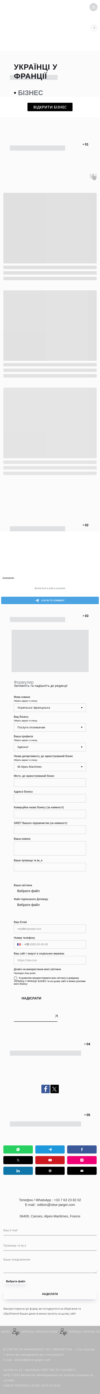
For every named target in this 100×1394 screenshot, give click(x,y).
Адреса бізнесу (23, 791)
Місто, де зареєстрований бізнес (34, 775)
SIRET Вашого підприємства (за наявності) (40, 823)
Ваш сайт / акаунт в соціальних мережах (39, 953)
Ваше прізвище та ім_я (28, 860)
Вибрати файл (28, 891)
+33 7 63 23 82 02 (67, 1200)
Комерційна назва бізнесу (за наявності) (39, 807)
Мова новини (22, 697)
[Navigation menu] (93, 7)
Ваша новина (22, 838)
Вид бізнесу (21, 716)
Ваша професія (23, 736)
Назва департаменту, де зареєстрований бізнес (43, 756)
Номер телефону (24, 937)
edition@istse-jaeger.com (56, 1205)
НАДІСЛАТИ (31, 998)
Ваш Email (20, 922)
